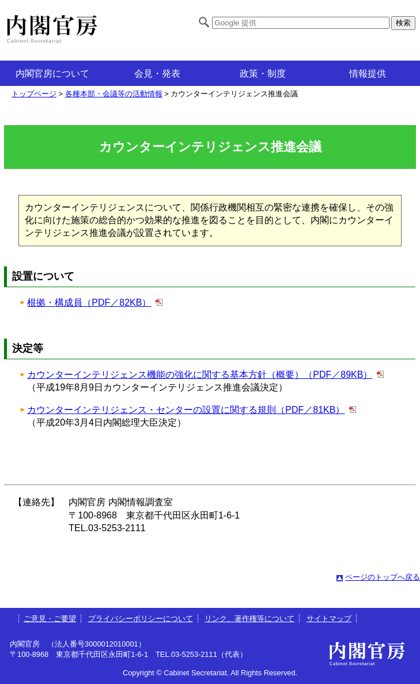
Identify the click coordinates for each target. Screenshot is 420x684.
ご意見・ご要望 (50, 618)
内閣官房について (52, 73)
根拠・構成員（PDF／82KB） (89, 302)
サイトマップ (329, 618)
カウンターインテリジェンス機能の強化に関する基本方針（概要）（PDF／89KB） (199, 374)
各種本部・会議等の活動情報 (113, 93)
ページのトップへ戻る (382, 577)
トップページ (34, 93)
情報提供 (367, 73)
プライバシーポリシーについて (140, 618)
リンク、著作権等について (249, 618)
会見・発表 (157, 73)
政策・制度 (263, 73)
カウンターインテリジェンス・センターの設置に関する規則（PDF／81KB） (186, 410)
